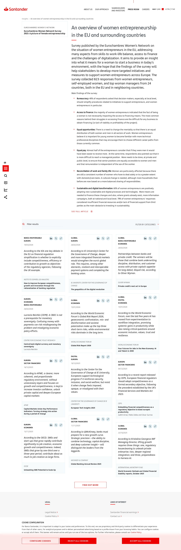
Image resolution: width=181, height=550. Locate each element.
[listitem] (7, 264)
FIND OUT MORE (90, 484)
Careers (145, 9)
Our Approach (102, 9)
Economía (122, 244)
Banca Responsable (33, 238)
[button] (7, 264)
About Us (88, 9)
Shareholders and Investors (118, 9)
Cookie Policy (136, 532)
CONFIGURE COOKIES (40, 540)
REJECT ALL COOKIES (78, 540)
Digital (121, 300)
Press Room (133, 9)
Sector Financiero (32, 363)
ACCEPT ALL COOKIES (140, 540)
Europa (27, 241)
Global (74, 238)
